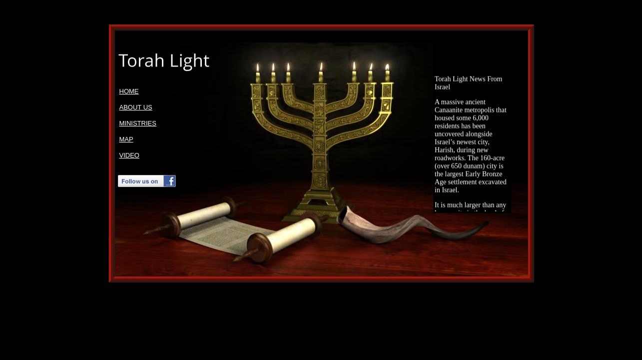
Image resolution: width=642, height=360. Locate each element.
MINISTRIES (137, 123)
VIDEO (129, 155)
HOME (129, 91)
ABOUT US (135, 107)
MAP (126, 139)
